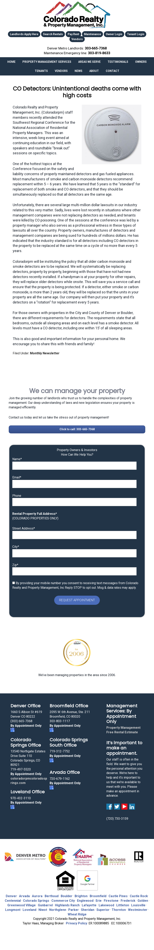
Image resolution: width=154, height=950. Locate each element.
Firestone (111, 899)
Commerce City (63, 899)
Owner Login (114, 34)
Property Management (123, 726)
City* (15, 545)
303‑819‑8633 (99, 52)
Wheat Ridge (77, 913)
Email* (16, 476)
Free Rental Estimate (122, 731)
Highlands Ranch (67, 904)
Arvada (24, 895)
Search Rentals (53, 34)
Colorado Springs (36, 899)
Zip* (15, 563)
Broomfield (98, 895)
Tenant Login (135, 34)
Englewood (85, 899)
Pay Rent (73, 34)
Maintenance (92, 34)
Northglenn (57, 908)
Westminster (137, 908)
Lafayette (89, 904)
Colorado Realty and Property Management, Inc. (77, 15)
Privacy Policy (76, 922)
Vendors (77, 38)
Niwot (42, 908)
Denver (11, 895)
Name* (17, 458)
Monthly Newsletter (45, 352)
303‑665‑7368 (96, 47)
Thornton (119, 908)
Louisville (138, 904)
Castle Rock (139, 895)
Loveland (29, 908)
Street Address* (23, 527)
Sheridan (87, 908)
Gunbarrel (45, 904)
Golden (143, 899)
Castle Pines (118, 895)
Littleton (122, 904)
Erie (99, 899)
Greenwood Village (21, 904)
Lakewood (106, 904)
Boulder (66, 895)
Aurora (37, 895)
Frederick (128, 899)
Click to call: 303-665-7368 (77, 427)
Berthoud (52, 895)
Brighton (81, 895)
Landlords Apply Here (24, 34)
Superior (103, 908)
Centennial (13, 899)
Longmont (12, 908)
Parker (73, 908)
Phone (16, 494)
